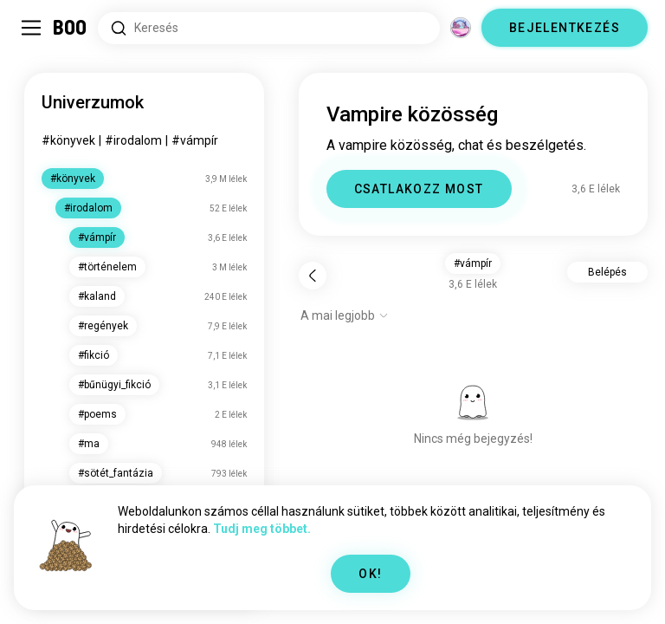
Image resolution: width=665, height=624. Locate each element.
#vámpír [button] (473, 263)
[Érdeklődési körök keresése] (269, 28)
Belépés (607, 272)
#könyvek (68, 140)
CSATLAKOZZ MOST (419, 189)
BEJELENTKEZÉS (564, 28)
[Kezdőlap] (70, 28)
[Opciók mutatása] (344, 315)
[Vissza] (312, 275)
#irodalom (133, 140)
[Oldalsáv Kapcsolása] (31, 28)
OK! (370, 574)
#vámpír (194, 140)
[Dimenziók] (460, 27)
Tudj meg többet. (262, 529)
